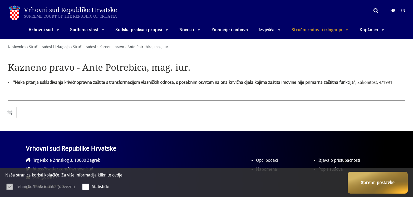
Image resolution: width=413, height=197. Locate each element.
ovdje (117, 175)
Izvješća (269, 29)
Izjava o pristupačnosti (339, 160)
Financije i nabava (229, 29)
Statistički (100, 186)
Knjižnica (372, 29)
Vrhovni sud (44, 29)
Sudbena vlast (87, 29)
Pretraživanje (356, 10)
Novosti (190, 29)
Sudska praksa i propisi (142, 29)
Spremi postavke (378, 182)
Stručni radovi (84, 47)
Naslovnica (17, 47)
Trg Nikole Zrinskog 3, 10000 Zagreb (63, 160)
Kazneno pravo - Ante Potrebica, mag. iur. (134, 47)
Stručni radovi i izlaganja (320, 29)
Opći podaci (267, 160)
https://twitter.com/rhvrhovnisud (168, 160)
